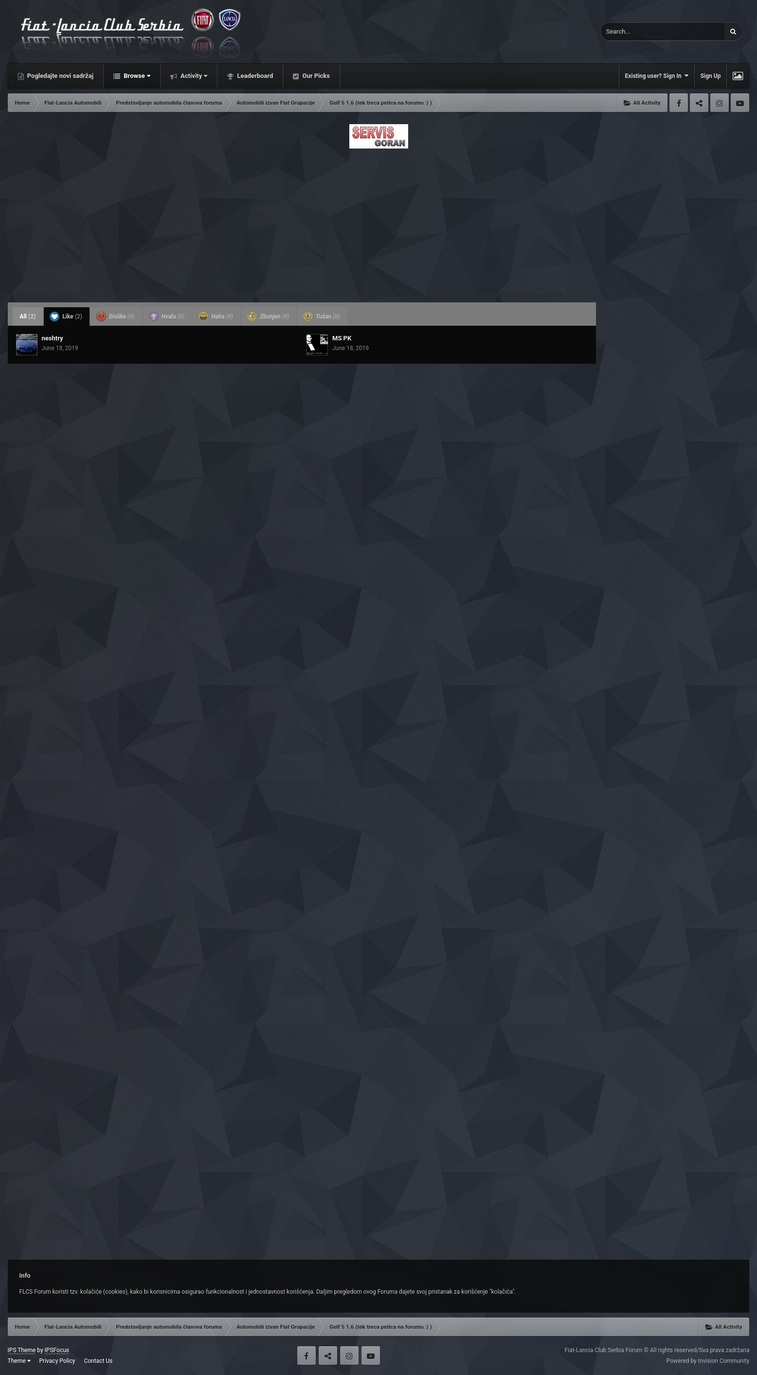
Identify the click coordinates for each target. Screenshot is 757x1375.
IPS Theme (22, 1350)
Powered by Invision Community (708, 1360)
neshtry (52, 338)
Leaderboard (254, 75)
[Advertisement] (378, 222)
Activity (193, 75)
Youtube (740, 102)
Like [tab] (66, 316)
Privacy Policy (57, 1360)
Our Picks (315, 75)
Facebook (678, 102)
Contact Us (98, 1360)
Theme (19, 1360)
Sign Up (711, 76)
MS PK (341, 338)
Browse (136, 75)
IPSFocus (57, 1350)
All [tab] (28, 316)
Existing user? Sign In (656, 75)
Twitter (699, 102)
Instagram (719, 102)
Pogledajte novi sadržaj (60, 75)
